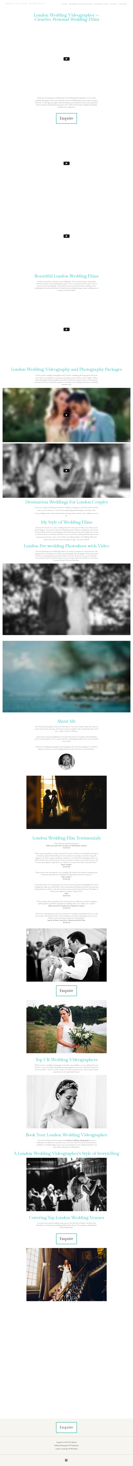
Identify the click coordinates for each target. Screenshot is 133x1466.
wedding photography (82, 97)
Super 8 (113, 4)
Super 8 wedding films (44, 568)
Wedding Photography (80, 4)
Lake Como (70, 534)
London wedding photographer (84, 389)
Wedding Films (101, 4)
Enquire (123, 4)
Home (64, 4)
